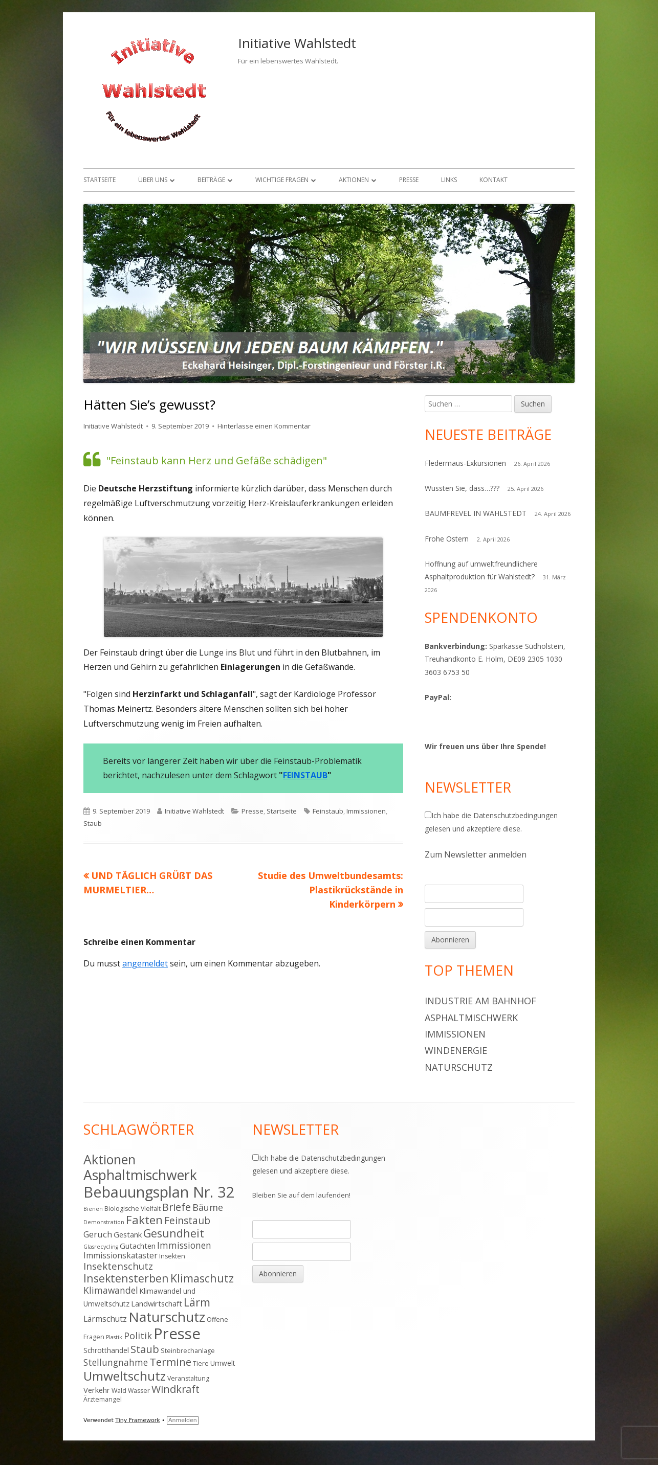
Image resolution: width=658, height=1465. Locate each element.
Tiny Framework (137, 1420)
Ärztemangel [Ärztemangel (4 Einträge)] (102, 1399)
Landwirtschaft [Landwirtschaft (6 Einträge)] (156, 1303)
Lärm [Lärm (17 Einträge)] (197, 1302)
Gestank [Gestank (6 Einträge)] (128, 1234)
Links (449, 179)
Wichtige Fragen (282, 179)
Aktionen (354, 179)
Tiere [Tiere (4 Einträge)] (201, 1363)
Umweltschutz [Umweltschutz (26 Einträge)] (124, 1375)
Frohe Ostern (447, 539)
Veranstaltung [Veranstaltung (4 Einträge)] (188, 1378)
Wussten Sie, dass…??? (462, 488)
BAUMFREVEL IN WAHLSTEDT (476, 513)
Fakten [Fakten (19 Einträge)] (144, 1220)
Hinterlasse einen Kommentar (264, 426)
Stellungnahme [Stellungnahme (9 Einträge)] (115, 1362)
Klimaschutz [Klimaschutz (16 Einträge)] (202, 1278)
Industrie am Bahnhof (480, 1001)
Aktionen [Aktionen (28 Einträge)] (109, 1159)
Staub (92, 823)
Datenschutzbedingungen (515, 815)
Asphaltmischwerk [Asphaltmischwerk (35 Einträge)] (140, 1175)
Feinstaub (328, 811)
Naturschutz (459, 1067)
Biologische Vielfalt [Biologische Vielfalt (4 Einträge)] (132, 1208)
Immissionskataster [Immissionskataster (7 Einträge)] (120, 1255)
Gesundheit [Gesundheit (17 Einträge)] (173, 1233)
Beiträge (211, 179)
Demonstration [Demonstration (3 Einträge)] (103, 1222)
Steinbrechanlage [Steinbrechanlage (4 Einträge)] (188, 1350)
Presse (409, 179)
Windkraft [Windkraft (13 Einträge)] (175, 1389)
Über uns (152, 179)
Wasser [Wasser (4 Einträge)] (139, 1390)
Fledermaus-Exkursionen (465, 463)
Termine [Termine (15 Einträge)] (170, 1362)
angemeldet (145, 963)
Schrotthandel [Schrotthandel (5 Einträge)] (106, 1350)
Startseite (99, 179)
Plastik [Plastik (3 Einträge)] (114, 1337)
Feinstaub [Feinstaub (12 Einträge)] (187, 1220)
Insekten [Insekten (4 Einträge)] (172, 1256)
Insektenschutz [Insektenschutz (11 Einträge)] (118, 1265)
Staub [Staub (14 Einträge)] (144, 1349)
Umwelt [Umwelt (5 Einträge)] (222, 1363)
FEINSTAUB (305, 775)
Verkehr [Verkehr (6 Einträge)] (96, 1390)
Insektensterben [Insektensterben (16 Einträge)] (126, 1278)
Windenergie (456, 1050)
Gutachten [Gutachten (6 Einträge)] (138, 1246)
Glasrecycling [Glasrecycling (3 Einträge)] (100, 1246)
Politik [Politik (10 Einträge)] (138, 1335)
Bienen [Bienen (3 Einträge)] (93, 1208)
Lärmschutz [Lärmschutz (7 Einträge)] (105, 1318)
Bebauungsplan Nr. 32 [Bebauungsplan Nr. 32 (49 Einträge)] (159, 1192)
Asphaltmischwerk (471, 1017)
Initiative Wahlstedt (297, 43)
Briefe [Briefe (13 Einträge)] (176, 1207)
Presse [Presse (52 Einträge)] (177, 1333)
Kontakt (493, 179)
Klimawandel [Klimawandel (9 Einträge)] (110, 1290)
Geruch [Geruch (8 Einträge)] (97, 1234)
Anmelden (182, 1420)
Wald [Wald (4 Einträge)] (119, 1390)
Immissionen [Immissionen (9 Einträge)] (184, 1245)
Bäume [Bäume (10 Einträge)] (207, 1207)
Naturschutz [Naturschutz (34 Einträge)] (166, 1317)
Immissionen (366, 811)
